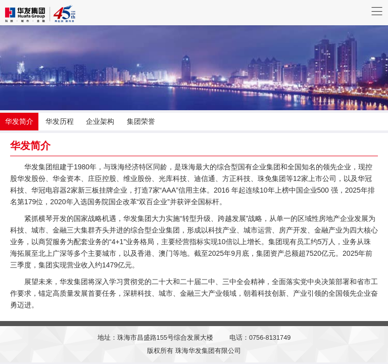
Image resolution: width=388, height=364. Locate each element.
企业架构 (100, 121)
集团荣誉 (141, 121)
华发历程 (59, 121)
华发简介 (19, 121)
